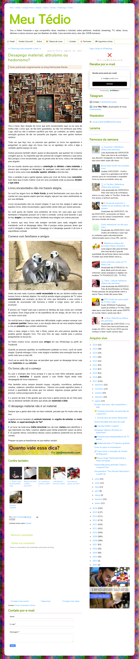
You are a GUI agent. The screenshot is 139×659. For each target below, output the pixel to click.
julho (97, 479)
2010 (95, 532)
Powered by (109, 90)
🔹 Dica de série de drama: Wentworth (110, 417)
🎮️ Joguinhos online (104, 41)
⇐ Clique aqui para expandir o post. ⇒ (24, 48)
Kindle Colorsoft (26, 41)
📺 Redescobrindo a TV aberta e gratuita (111, 443)
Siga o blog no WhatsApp (101, 48)
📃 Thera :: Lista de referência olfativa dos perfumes (113, 282)
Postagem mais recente (20, 601)
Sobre (45, 8)
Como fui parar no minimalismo (107, 447)
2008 (95, 540)
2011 (95, 528)
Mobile (18, 8)
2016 (95, 508)
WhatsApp (62, 8)
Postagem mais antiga (70, 601)
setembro (99, 397)
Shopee (38, 8)
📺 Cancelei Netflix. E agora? (106, 426)
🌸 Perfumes (85, 41)
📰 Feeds (11, 41)
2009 (95, 536)
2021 (95, 365)
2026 (95, 344)
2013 (95, 520)
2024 (95, 353)
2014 (95, 516)
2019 (95, 373)
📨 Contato (71, 41)
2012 (95, 524)
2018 (95, 377)
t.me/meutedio (95, 109)
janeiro (98, 503)
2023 (95, 357)
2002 (95, 564)
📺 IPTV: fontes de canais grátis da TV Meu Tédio (114, 300)
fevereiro (99, 499)
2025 (95, 349)
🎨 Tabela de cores (54, 41)
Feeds (70, 8)
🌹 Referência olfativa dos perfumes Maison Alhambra (113, 244)
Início (11, 8)
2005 (95, 552)
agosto (98, 401)
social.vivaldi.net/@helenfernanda (107, 122)
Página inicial (45, 601)
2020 (95, 369)
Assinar (110, 84)
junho (97, 483)
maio (97, 487)
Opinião (28, 523)
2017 (95, 381)
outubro (98, 393)
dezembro (99, 384)
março (98, 495)
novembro (99, 389)
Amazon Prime (28, 8)
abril (97, 491)
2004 (95, 556)
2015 (95, 512)
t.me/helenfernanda (108, 102)
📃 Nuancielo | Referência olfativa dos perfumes (112, 148)
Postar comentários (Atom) (25, 605)
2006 (95, 548)
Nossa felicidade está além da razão (109, 422)
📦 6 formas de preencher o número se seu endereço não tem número (115, 206)
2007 (95, 544)
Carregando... (95, 134)
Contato (53, 8)
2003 (95, 560)
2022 (95, 361)
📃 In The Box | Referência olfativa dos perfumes (112, 185)
